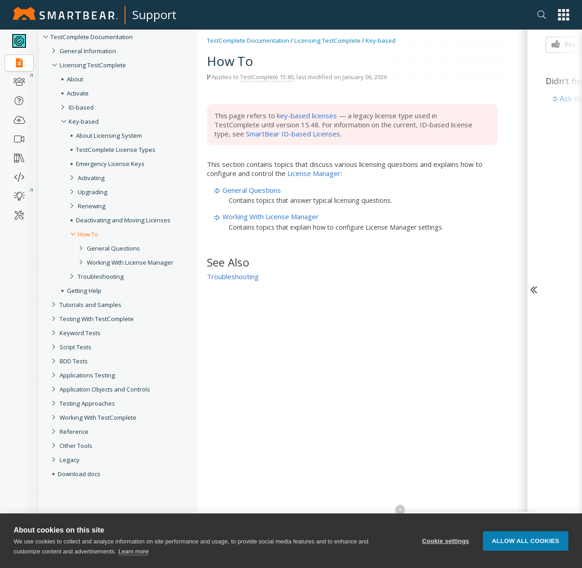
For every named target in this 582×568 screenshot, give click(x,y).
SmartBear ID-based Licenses (293, 133)
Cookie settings (445, 541)
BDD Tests (74, 361)
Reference (74, 431)
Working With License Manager (130, 262)
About (75, 79)
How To (88, 234)
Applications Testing (87, 375)
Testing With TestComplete (97, 319)
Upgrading (92, 192)
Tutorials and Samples (90, 305)
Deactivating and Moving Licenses (123, 220)
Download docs (79, 474)
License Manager (314, 173)
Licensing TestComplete (93, 65)
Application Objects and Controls (105, 389)
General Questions (113, 248)
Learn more (133, 551)
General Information (88, 51)
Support (154, 14)
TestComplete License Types (116, 150)
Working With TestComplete (98, 417)
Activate (78, 93)
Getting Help (84, 291)
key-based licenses (307, 115)
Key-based (84, 121)
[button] (563, 15)
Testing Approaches (87, 403)
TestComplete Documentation (91, 37)
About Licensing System (109, 135)
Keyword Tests (80, 333)
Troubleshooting (101, 276)
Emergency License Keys (110, 164)
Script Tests (75, 347)
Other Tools (76, 446)
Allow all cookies (525, 541)
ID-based (81, 107)
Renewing (91, 206)
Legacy (70, 460)
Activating (91, 178)
